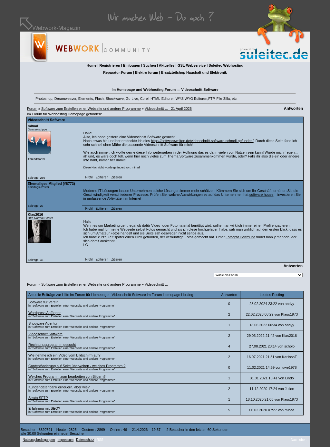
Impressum (65, 440)
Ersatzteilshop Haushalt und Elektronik (194, 72)
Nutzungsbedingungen (39, 440)
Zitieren (116, 177)
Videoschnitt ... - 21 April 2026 (168, 108)
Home (92, 65)
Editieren (101, 177)
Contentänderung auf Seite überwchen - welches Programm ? (76, 366)
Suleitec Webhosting (226, 65)
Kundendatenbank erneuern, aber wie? (59, 387)
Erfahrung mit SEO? (44, 408)
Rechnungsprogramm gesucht (52, 345)
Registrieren (109, 65)
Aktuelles (167, 65)
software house (261, 194)
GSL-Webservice (192, 65)
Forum (32, 108)
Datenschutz (85, 440)
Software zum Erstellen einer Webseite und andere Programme (91, 108)
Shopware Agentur (43, 323)
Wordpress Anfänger (44, 313)
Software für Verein (43, 302)
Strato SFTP (38, 398)
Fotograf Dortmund (240, 237)
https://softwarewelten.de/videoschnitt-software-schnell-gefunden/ (202, 141)
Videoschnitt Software (45, 334)
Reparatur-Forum (117, 72)
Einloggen (131, 65)
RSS (100, 440)
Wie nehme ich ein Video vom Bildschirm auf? (64, 355)
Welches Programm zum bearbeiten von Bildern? (66, 376)
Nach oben (298, 440)
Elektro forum (146, 72)
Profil (89, 177)
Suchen (149, 65)
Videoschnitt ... (156, 284)
